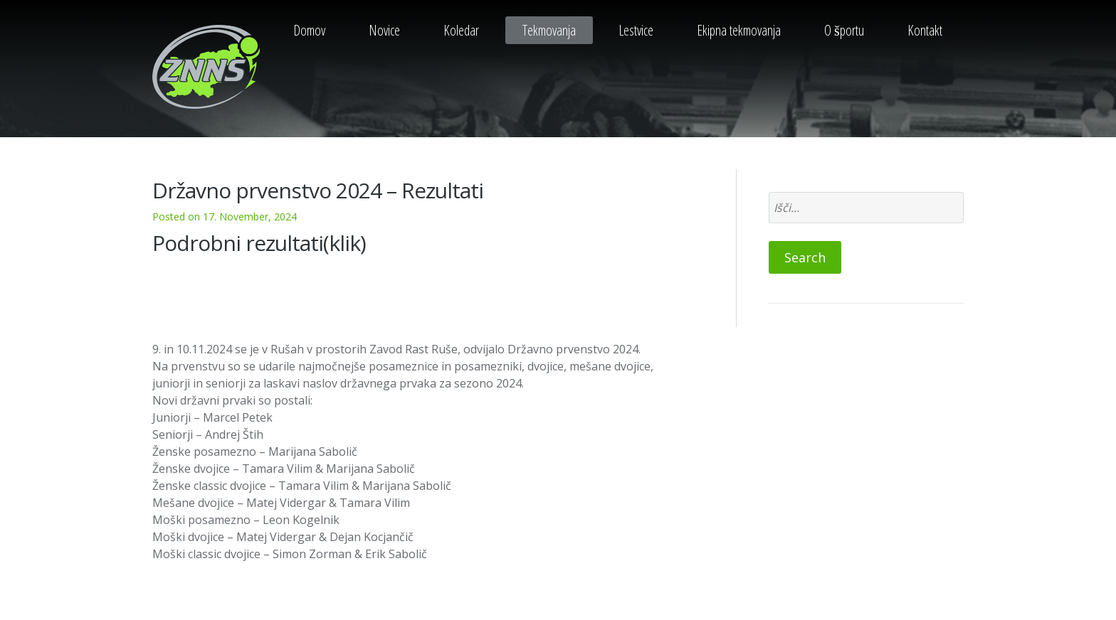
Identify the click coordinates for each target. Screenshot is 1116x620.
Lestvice (635, 30)
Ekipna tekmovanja (739, 30)
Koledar (461, 30)
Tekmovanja (549, 30)
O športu (844, 30)
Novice (384, 30)
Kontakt (924, 30)
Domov (309, 30)
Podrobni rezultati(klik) (259, 242)
